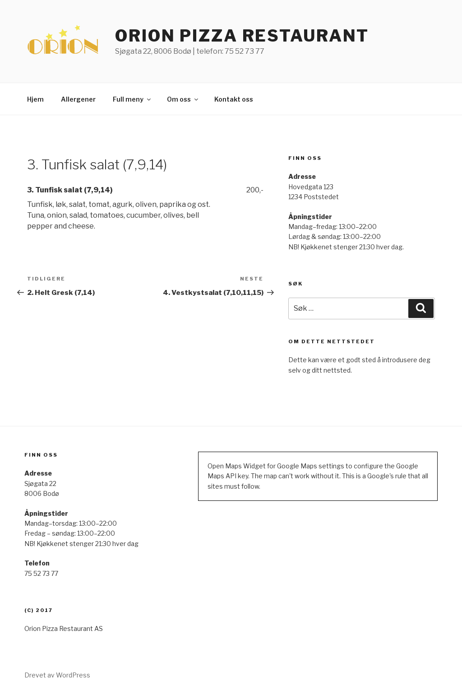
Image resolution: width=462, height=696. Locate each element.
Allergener (78, 99)
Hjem (35, 99)
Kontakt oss (233, 99)
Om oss (183, 99)
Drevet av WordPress (57, 675)
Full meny (132, 99)
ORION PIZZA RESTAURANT (242, 36)
